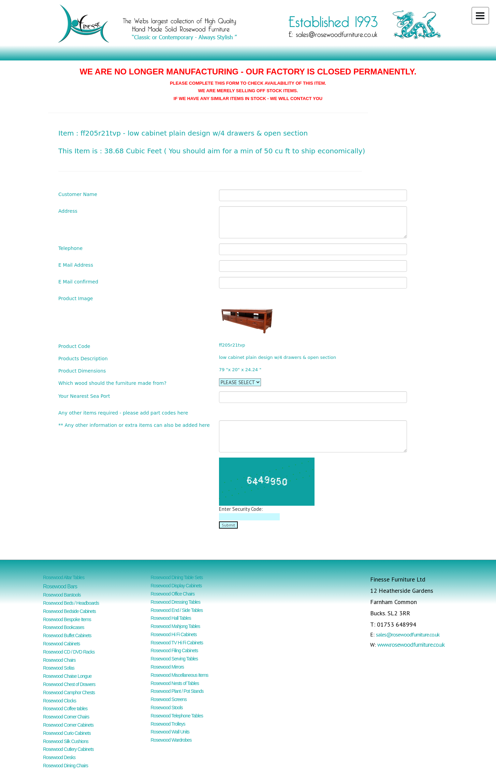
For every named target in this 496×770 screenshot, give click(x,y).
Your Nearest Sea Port (84, 395)
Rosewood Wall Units (170, 731)
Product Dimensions (82, 370)
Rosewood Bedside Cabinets (69, 611)
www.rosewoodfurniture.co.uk (410, 644)
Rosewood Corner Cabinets (68, 725)
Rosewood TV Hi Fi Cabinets (177, 642)
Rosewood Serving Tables (174, 658)
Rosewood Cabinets (61, 643)
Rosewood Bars (60, 586)
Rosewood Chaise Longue (67, 676)
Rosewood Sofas (58, 668)
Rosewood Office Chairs (173, 594)
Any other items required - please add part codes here (123, 412)
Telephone (70, 248)
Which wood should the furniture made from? (112, 383)
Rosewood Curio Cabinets (67, 733)
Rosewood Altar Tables (63, 577)
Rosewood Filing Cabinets (174, 650)
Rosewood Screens (169, 699)
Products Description (83, 358)
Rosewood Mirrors (167, 667)
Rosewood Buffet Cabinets (67, 635)
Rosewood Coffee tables (65, 708)
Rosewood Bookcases (63, 627)
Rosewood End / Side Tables (177, 610)
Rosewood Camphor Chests (69, 692)
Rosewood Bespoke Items (67, 619)
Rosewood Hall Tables (171, 618)
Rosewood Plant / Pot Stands (177, 691)
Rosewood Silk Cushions (65, 741)
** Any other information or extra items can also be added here (134, 425)
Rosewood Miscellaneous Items (179, 675)
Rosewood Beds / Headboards (71, 603)
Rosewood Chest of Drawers (69, 684)
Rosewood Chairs (59, 660)
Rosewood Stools (167, 707)
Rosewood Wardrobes (171, 740)
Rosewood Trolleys (168, 724)
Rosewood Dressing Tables (175, 602)
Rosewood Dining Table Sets (177, 577)
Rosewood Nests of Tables (175, 683)
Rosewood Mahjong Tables (175, 626)
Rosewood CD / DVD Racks (68, 652)
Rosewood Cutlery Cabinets (68, 749)
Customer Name (77, 194)
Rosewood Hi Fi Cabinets (174, 634)
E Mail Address (75, 264)
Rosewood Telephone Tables (177, 715)
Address (67, 210)
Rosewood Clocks (59, 700)
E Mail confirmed (78, 281)
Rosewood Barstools (62, 595)
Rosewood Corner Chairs (66, 716)
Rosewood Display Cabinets (176, 585)
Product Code (74, 346)
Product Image (75, 298)
